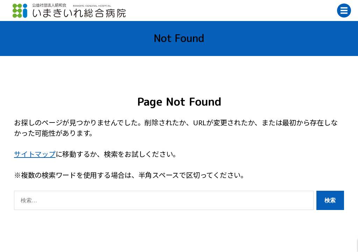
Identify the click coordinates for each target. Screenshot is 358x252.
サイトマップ (35, 154)
